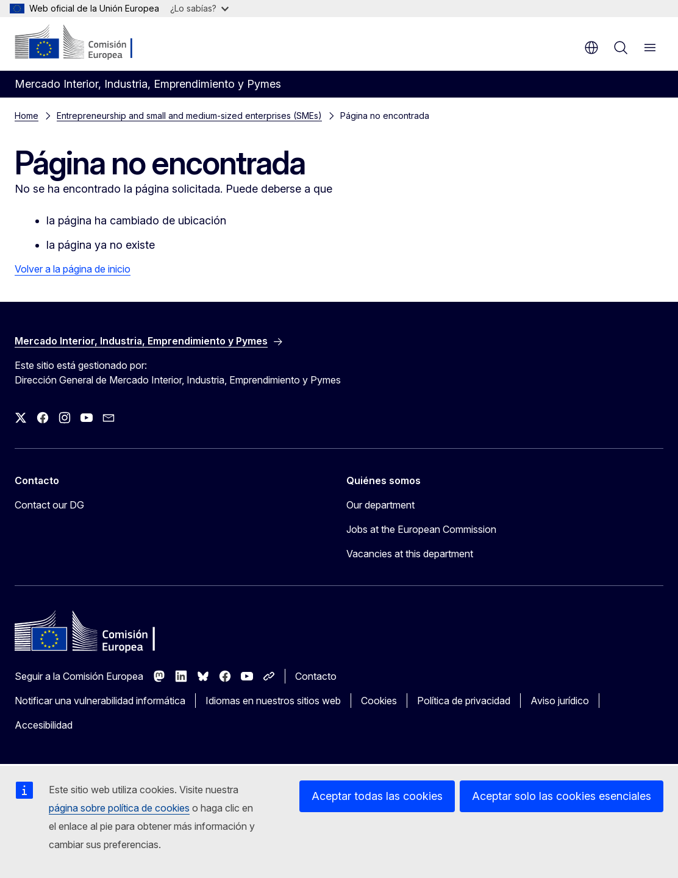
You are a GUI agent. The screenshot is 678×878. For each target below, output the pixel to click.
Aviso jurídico (559, 700)
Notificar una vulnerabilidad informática (100, 700)
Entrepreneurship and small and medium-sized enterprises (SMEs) (189, 115)
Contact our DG (49, 505)
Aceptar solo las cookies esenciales (561, 796)
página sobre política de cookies (119, 808)
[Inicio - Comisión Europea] (89, 42)
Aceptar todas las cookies (377, 796)
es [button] (591, 47)
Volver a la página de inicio (72, 269)
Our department (380, 505)
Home (26, 115)
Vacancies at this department (409, 554)
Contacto (316, 676)
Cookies (379, 700)
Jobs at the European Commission (421, 529)
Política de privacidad (463, 700)
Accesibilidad (44, 725)
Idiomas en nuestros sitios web (273, 700)
